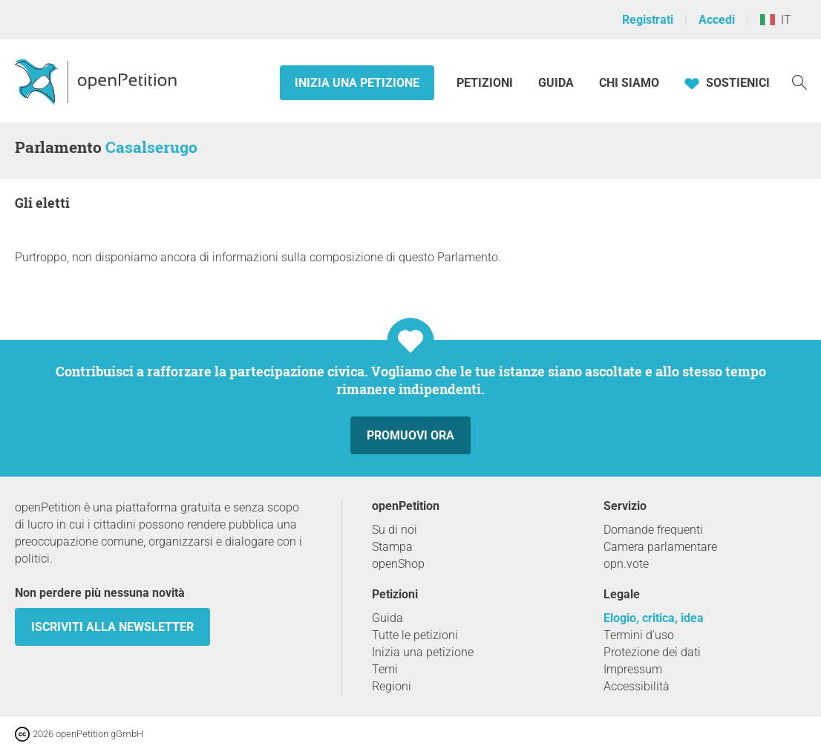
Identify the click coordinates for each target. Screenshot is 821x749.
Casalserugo (151, 147)
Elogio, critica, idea (654, 618)
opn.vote (626, 564)
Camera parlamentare (660, 547)
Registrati (647, 20)
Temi (385, 669)
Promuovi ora (410, 435)
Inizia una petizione (357, 83)
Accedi (717, 20)
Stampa (392, 547)
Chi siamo (629, 83)
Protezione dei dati (652, 652)
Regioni (391, 686)
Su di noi (394, 530)
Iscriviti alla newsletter (112, 627)
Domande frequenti (653, 530)
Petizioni (486, 83)
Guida (556, 83)
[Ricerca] (799, 81)
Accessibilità (637, 686)
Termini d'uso (639, 635)
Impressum (633, 669)
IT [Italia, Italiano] (775, 20)
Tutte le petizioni (415, 635)
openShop (398, 564)
